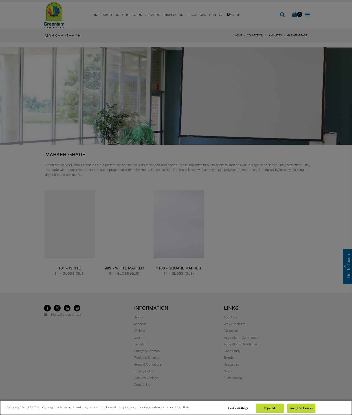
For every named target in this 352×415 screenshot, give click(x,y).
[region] (176, 408)
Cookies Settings (238, 408)
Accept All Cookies (301, 408)
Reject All (269, 408)
